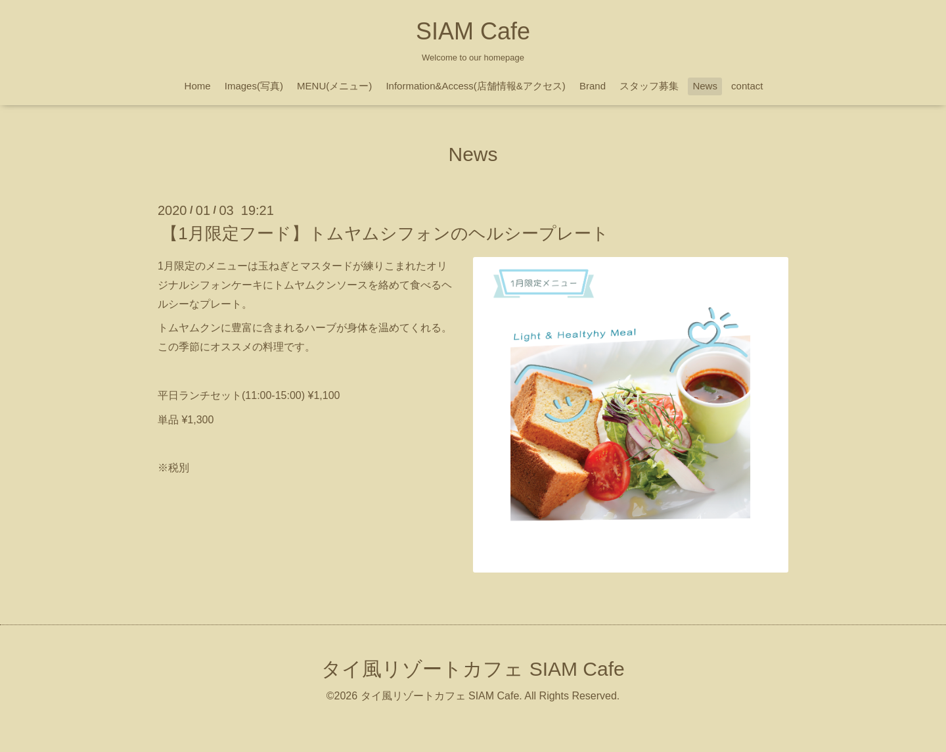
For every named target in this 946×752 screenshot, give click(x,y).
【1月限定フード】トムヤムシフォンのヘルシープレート (384, 233)
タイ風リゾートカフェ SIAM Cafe (472, 669)
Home (198, 85)
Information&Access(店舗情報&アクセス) (475, 85)
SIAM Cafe (473, 31)
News (704, 85)
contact (747, 85)
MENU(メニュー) (334, 85)
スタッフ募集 (649, 85)
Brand (592, 85)
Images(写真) (254, 85)
